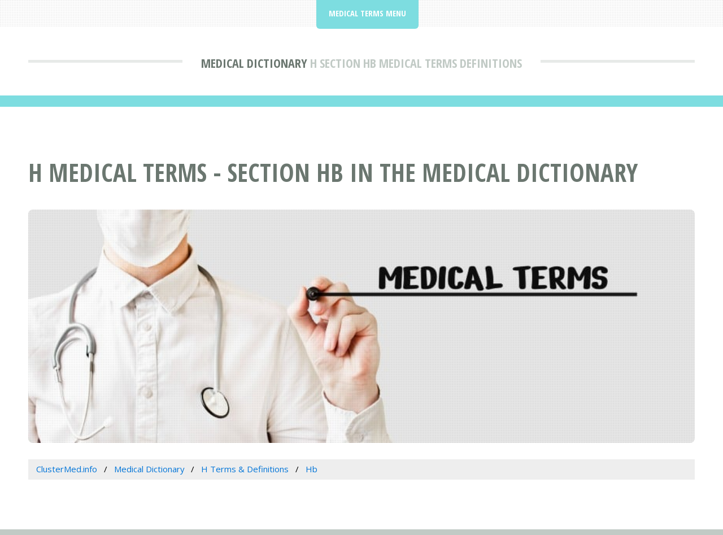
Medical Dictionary (254, 62)
